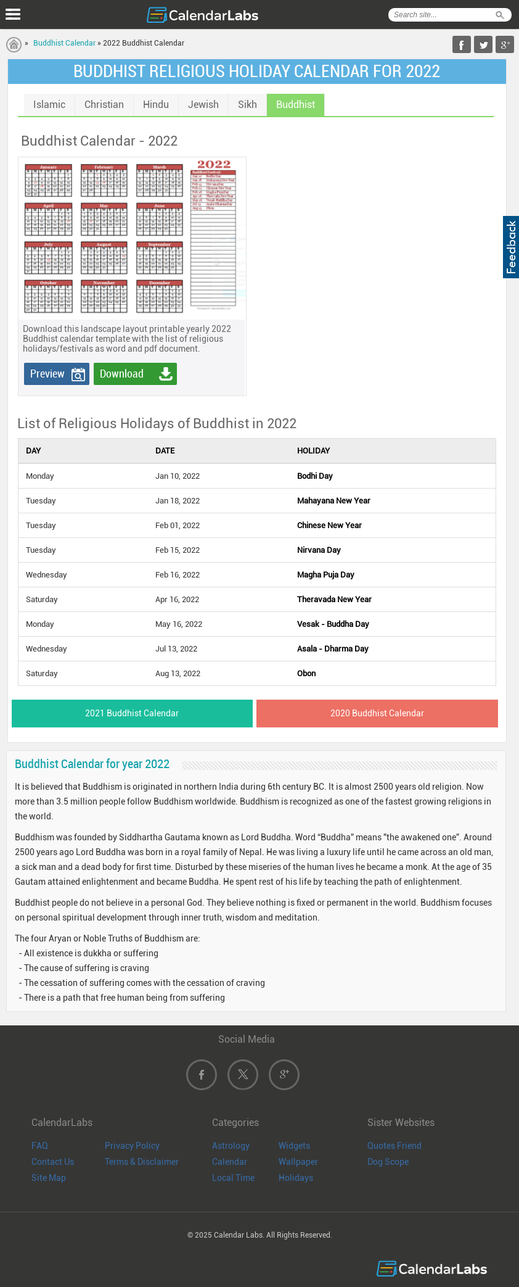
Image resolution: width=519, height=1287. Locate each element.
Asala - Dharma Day (333, 648)
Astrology (231, 1146)
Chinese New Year (329, 525)
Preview (47, 373)
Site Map (48, 1178)
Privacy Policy (132, 1146)
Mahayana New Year (333, 500)
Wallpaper (298, 1162)
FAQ (39, 1146)
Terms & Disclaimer (142, 1162)
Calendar (229, 1162)
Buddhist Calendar (64, 43)
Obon (306, 673)
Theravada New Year (334, 599)
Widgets (294, 1146)
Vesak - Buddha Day (333, 624)
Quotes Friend (394, 1146)
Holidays (296, 1178)
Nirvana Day (319, 550)
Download (122, 373)
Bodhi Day (315, 476)
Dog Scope (388, 1162)
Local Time (233, 1178)
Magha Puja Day (325, 574)
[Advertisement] (349, 234)
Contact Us (52, 1162)
